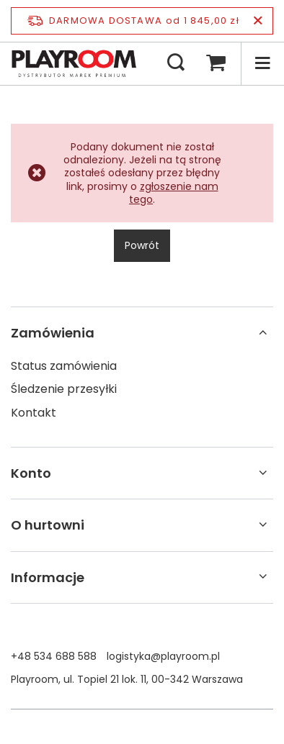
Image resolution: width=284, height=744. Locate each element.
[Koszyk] (215, 63)
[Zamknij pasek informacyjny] (258, 21)
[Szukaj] (176, 63)
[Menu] (262, 63)
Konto (31, 473)
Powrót (142, 245)
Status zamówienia (64, 366)
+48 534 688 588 (54, 656)
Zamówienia (52, 333)
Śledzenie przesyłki (64, 389)
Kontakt (33, 413)
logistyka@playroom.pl (163, 656)
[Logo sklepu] (74, 63)
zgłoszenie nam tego (173, 193)
